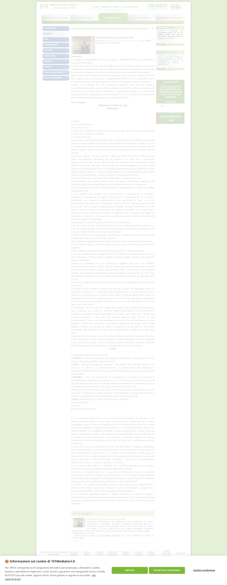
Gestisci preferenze (204, 570)
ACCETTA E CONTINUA (167, 570)
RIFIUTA (129, 570)
